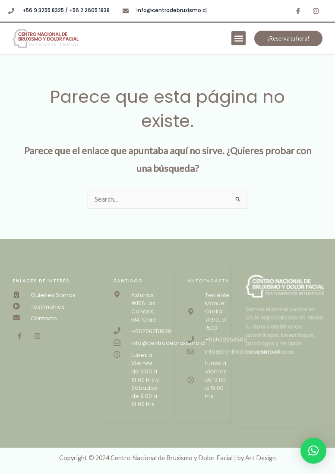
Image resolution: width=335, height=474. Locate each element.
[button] (238, 38)
